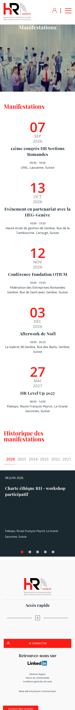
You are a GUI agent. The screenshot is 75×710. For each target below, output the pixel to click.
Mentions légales (37, 674)
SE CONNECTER (38, 643)
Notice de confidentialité (37, 677)
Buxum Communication (45, 691)
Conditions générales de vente (37, 681)
